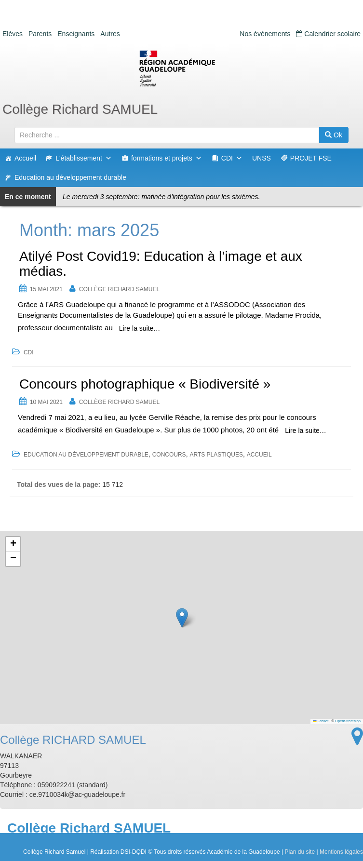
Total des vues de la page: (59, 484)
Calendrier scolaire (328, 34)
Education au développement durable (70, 177)
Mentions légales (341, 851)
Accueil (25, 158)
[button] (182, 618)
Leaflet (320, 721)
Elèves (12, 34)
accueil (259, 454)
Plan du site (299, 851)
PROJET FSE (311, 158)
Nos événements (265, 34)
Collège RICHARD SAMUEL (119, 289)
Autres (110, 34)
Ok (333, 135)
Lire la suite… (140, 328)
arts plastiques (215, 454)
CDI (231, 158)
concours (169, 454)
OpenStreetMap (348, 721)
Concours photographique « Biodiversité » (144, 384)
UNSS (261, 158)
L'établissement (83, 158)
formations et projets (166, 158)
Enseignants (75, 34)
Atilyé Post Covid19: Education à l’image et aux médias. (160, 264)
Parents (40, 34)
